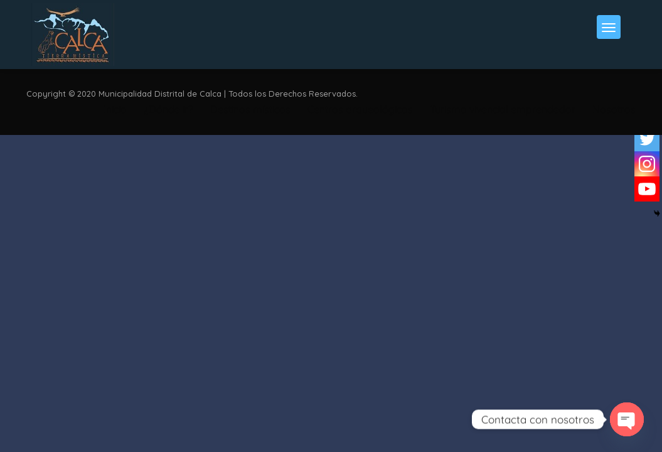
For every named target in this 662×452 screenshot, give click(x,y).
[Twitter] (646, 138)
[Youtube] (646, 189)
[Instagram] (646, 163)
